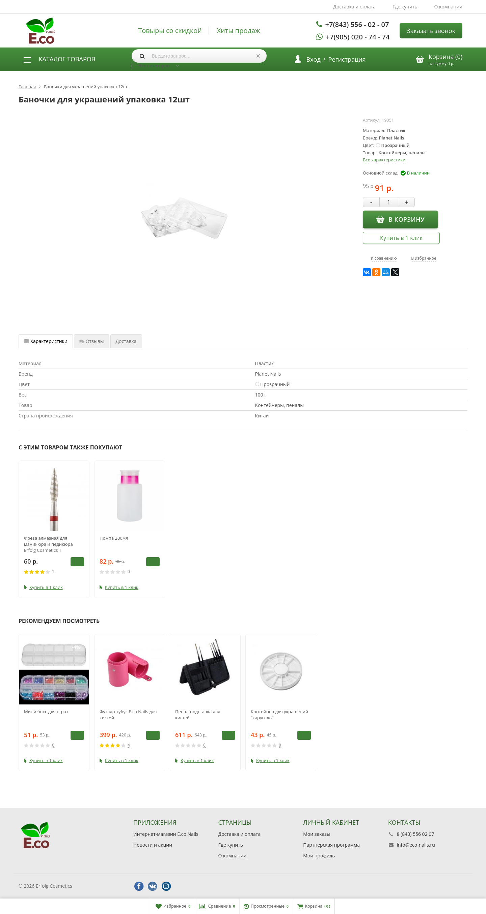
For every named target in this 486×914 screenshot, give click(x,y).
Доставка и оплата (354, 6)
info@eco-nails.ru (416, 845)
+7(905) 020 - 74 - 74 (358, 36)
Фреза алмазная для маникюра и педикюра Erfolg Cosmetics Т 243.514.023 (48, 544)
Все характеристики (384, 160)
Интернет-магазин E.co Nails (165, 834)
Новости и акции (152, 845)
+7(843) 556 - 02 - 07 (357, 24)
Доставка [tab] (126, 341)
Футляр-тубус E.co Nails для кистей (128, 714)
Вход (313, 59)
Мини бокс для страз (46, 711)
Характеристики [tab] (46, 341)
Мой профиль (319, 855)
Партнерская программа (331, 845)
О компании (448, 6)
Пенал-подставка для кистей (197, 714)
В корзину (400, 219)
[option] (54, 529)
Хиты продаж (238, 31)
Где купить (405, 6)
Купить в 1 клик (401, 238)
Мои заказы (316, 834)
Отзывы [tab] (91, 341)
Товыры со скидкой (170, 31)
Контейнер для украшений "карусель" (279, 714)
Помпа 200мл (114, 538)
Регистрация (347, 59)
